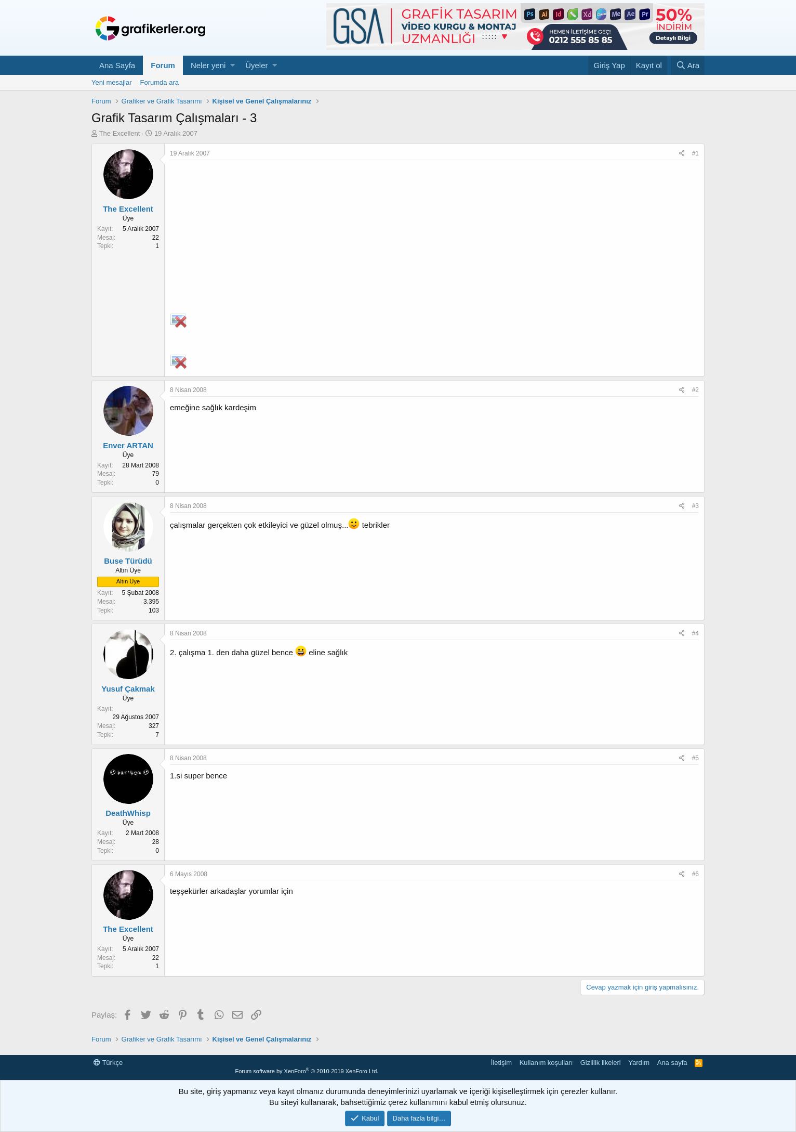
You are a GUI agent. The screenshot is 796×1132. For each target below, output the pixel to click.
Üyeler (256, 65)
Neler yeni (208, 65)
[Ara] (688, 65)
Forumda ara (159, 82)
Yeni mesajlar (111, 82)
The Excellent (119, 133)
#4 (695, 633)
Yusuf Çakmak (128, 688)
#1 (695, 153)
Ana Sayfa (117, 65)
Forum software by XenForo (306, 1071)
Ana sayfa (672, 1062)
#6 (695, 874)
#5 (695, 758)
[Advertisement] (434, 238)
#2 (695, 390)
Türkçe (108, 1062)
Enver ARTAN (128, 445)
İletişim (501, 1062)
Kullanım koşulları (546, 1062)
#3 (695, 506)
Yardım (638, 1062)
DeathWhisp (128, 813)
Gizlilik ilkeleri (600, 1062)
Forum (163, 65)
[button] (232, 65)
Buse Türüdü (128, 560)
